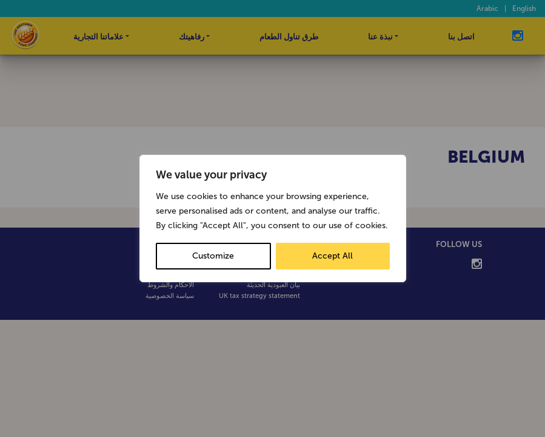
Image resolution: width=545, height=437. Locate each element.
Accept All (332, 256)
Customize (213, 256)
